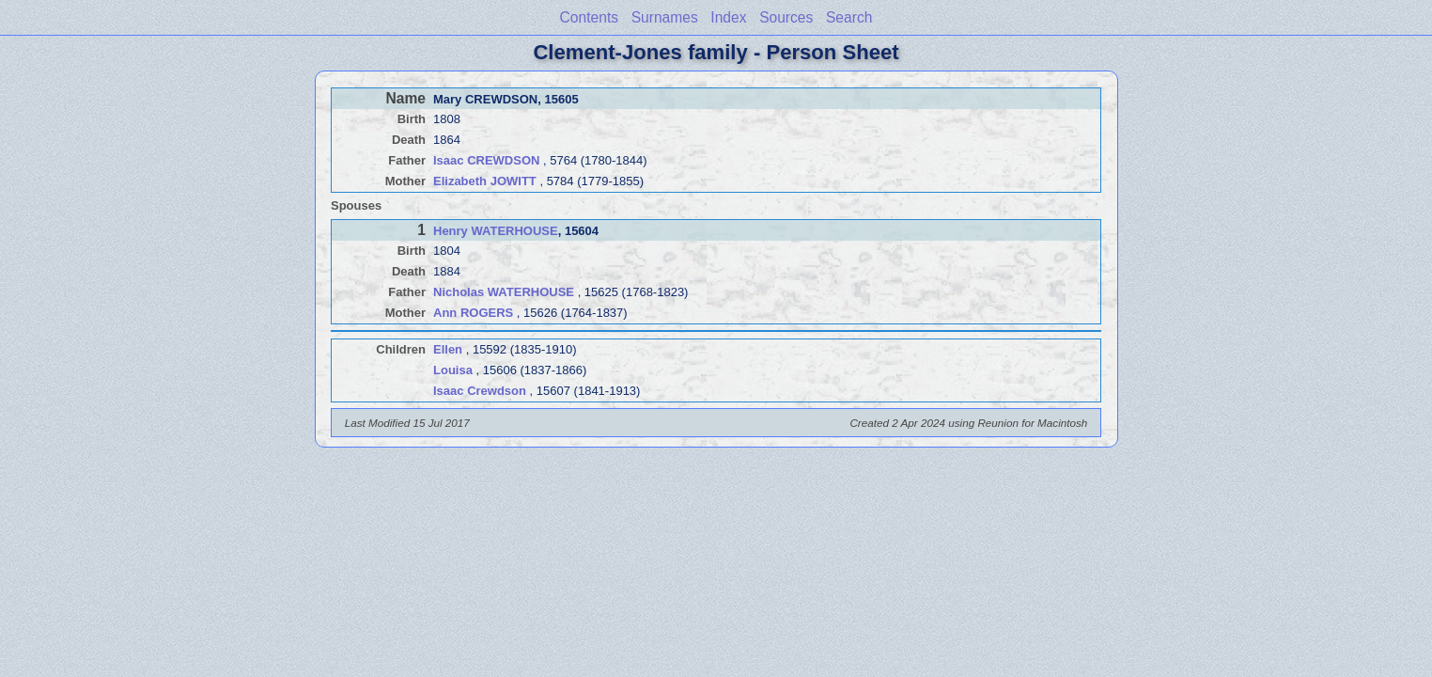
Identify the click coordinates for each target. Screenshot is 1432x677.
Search (849, 17)
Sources (786, 17)
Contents (589, 17)
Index (728, 17)
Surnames (664, 17)
